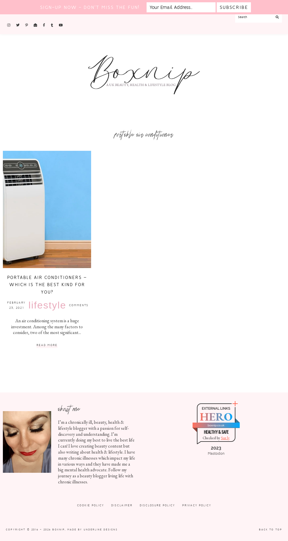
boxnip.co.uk (216, 425)
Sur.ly (225, 437)
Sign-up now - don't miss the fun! (89, 7)
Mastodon (216, 453)
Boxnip (58, 529)
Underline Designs (101, 529)
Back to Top (270, 529)
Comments (79, 305)
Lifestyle (47, 305)
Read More (47, 345)
